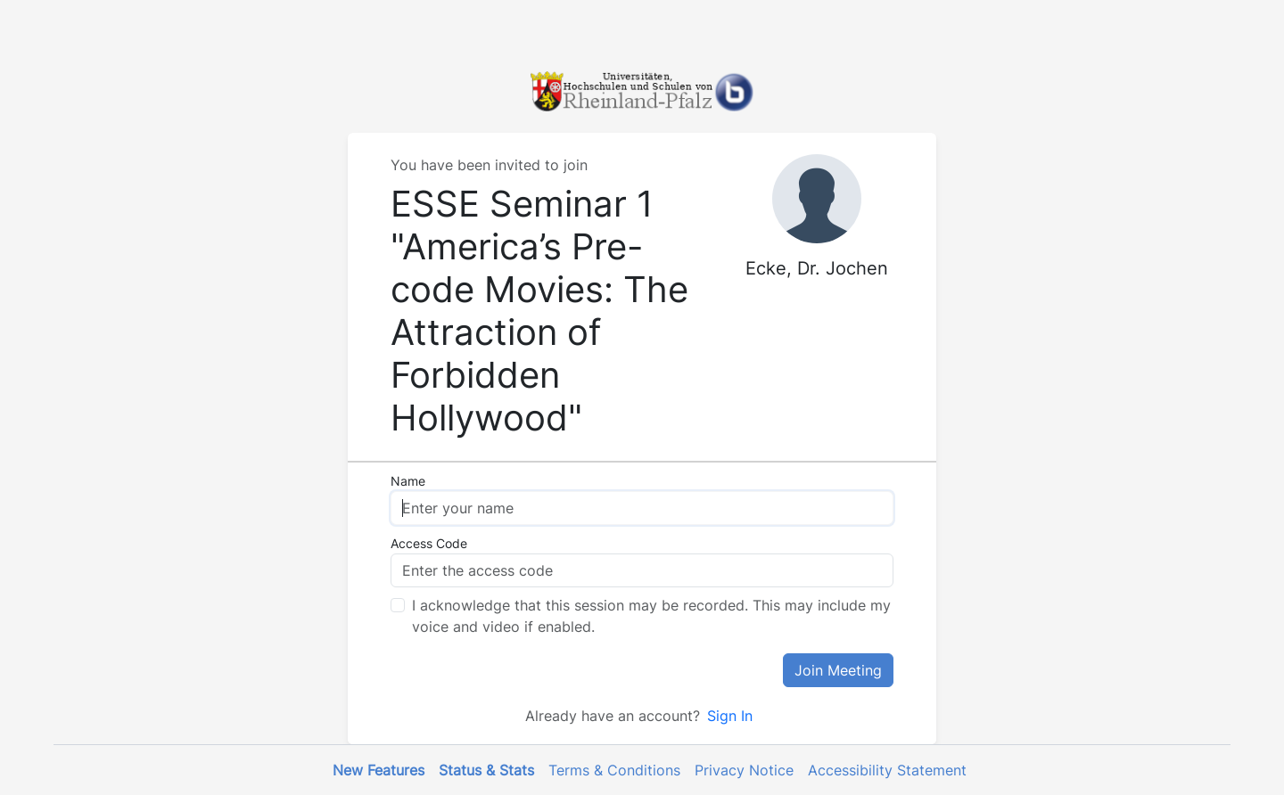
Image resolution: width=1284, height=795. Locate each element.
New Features (378, 770)
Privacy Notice (744, 770)
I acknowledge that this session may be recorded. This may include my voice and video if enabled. (651, 615)
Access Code (429, 543)
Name (408, 480)
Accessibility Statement (887, 770)
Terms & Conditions (614, 770)
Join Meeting (838, 670)
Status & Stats (486, 770)
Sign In (730, 716)
